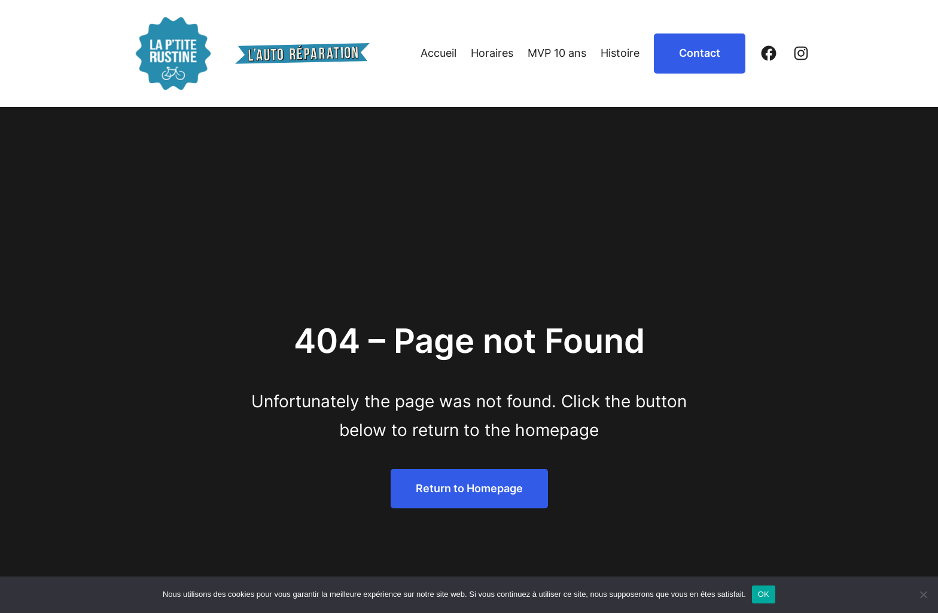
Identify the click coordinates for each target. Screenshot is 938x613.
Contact (699, 53)
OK (763, 594)
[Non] (923, 594)
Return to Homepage (469, 488)
